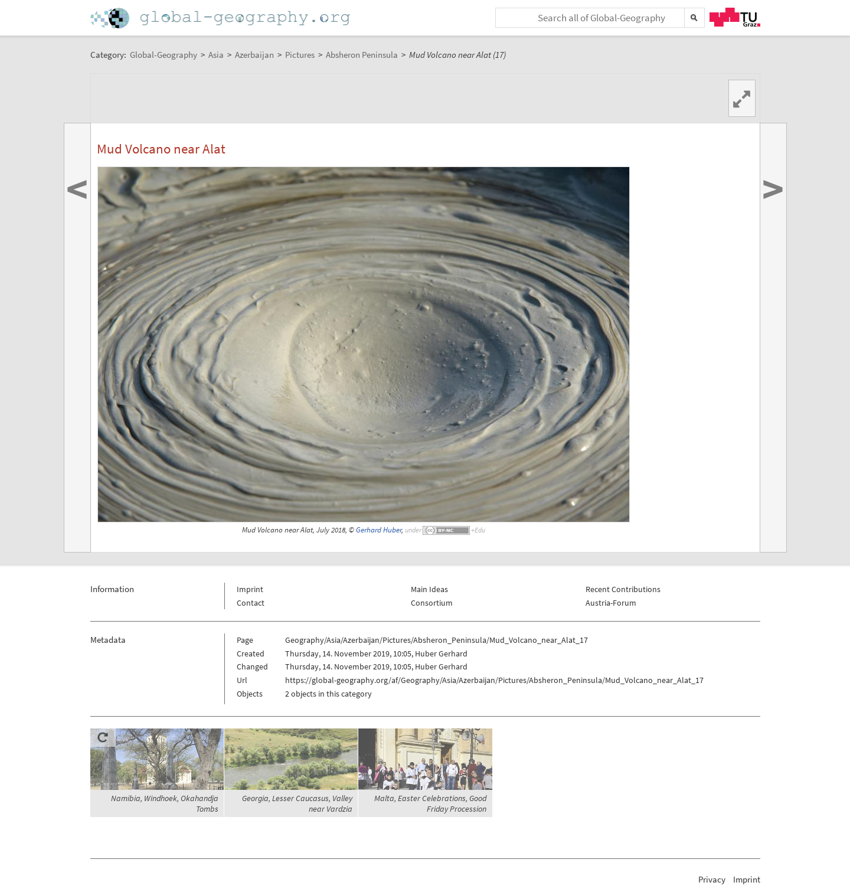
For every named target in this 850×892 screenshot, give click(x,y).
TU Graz (735, 17)
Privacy (711, 879)
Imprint (250, 589)
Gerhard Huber (378, 530)
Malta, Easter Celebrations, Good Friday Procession (430, 803)
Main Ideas (429, 589)
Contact (250, 602)
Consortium (432, 602)
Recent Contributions (623, 589)
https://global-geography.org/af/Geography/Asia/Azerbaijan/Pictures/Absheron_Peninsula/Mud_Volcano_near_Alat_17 (494, 680)
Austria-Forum (611, 602)
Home (221, 18)
